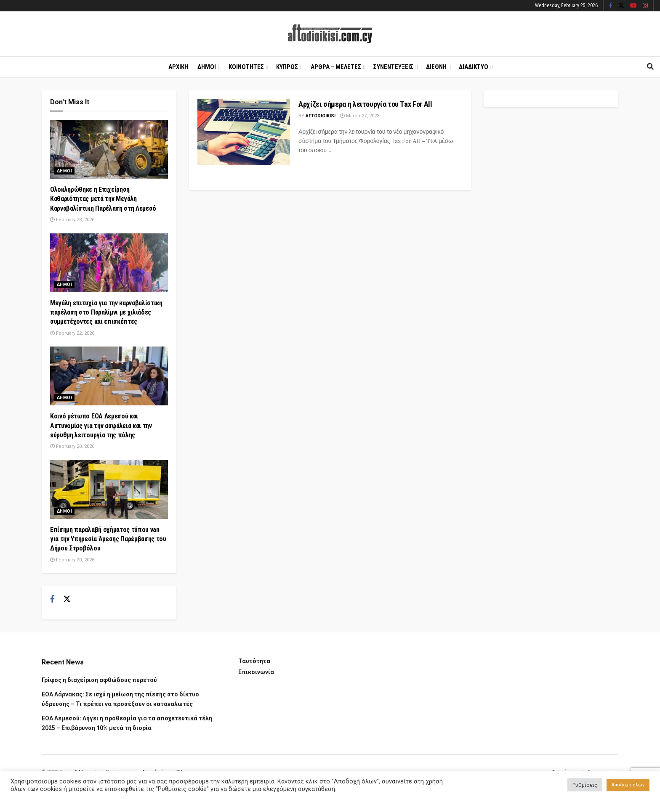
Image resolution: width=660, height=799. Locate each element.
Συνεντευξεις (393, 67)
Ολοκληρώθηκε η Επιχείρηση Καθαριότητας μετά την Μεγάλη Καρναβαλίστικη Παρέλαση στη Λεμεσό (103, 198)
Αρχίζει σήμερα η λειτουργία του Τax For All (365, 104)
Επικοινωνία (256, 672)
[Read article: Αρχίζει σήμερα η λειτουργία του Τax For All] (243, 132)
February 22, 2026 (72, 333)
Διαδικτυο (473, 67)
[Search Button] (650, 66)
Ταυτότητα (254, 661)
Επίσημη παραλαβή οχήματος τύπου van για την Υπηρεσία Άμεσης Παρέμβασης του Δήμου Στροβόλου (108, 539)
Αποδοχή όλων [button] (628, 785)
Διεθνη (436, 67)
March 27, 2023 (359, 116)
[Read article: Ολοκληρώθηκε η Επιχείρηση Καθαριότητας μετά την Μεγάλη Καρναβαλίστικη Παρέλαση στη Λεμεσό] (109, 149)
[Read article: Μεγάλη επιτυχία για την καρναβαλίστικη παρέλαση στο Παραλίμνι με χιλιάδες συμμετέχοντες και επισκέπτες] (109, 262)
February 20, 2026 (72, 446)
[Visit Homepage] (330, 33)
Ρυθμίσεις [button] (584, 785)
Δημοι (206, 67)
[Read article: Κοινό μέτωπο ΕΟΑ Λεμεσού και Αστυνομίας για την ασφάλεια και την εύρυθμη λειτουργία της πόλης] (109, 376)
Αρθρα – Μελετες (336, 67)
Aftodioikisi (320, 116)
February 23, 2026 (72, 219)
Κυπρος (287, 67)
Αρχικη (178, 67)
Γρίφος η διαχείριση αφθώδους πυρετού (99, 680)
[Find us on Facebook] (52, 599)
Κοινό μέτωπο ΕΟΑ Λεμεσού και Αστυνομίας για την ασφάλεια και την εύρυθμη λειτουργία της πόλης (101, 425)
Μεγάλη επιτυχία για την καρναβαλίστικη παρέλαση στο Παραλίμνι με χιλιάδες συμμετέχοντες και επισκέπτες (106, 312)
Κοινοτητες (246, 67)
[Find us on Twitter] (67, 599)
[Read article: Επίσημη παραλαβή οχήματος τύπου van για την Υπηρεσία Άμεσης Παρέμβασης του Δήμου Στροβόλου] (109, 489)
